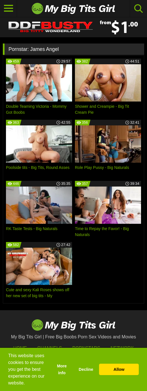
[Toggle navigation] (8, 8)
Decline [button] (86, 369)
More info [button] (62, 369)
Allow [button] (119, 369)
